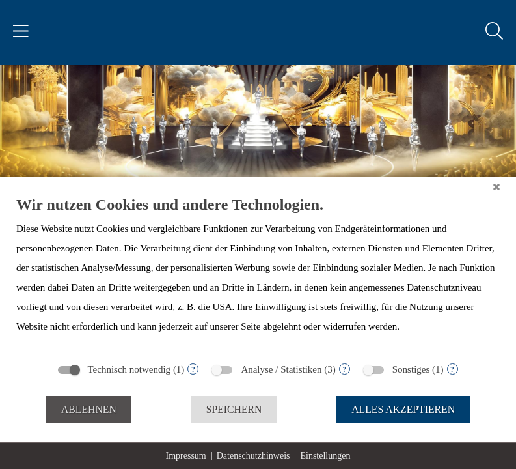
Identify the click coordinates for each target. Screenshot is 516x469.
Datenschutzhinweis (253, 456)
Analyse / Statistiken (281, 369)
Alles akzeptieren (403, 409)
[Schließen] (496, 187)
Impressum (186, 456)
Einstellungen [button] (325, 456)
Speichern (234, 409)
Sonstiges (411, 369)
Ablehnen (88, 409)
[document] (258, 275)
